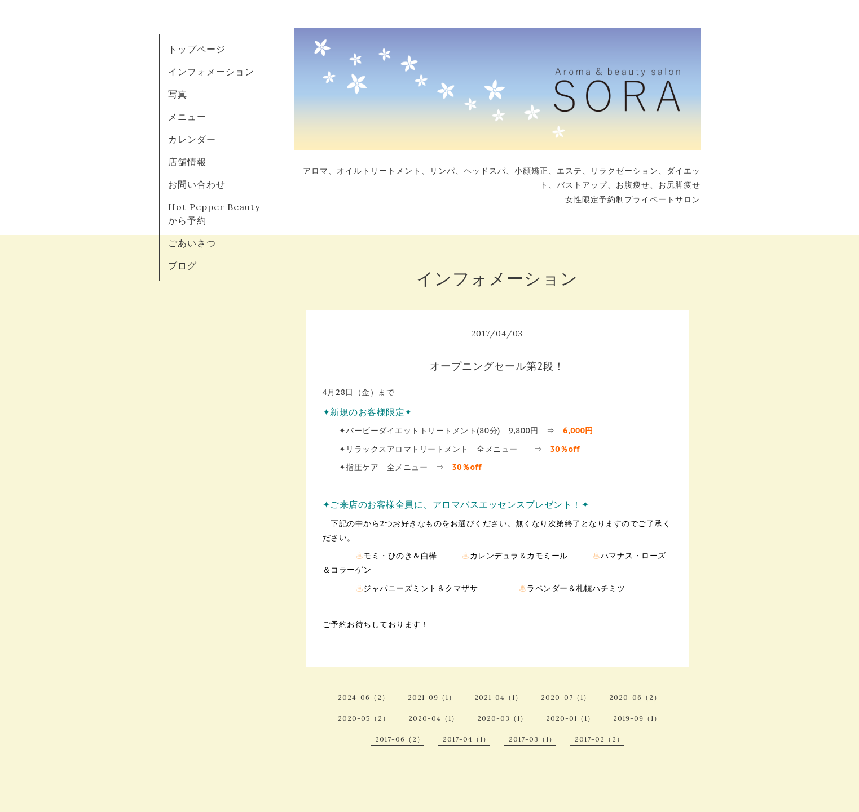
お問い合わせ (197, 184)
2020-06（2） (635, 697)
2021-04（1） (498, 697)
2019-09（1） (637, 718)
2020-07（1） (566, 697)
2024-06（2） (363, 697)
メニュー (187, 116)
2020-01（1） (570, 718)
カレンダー (192, 139)
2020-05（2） (364, 718)
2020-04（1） (433, 718)
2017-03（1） (532, 739)
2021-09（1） (432, 697)
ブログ (182, 265)
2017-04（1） (466, 739)
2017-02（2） (599, 739)
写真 (177, 94)
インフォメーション (211, 71)
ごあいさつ (192, 243)
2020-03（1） (502, 718)
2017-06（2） (399, 739)
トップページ (197, 49)
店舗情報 (187, 161)
